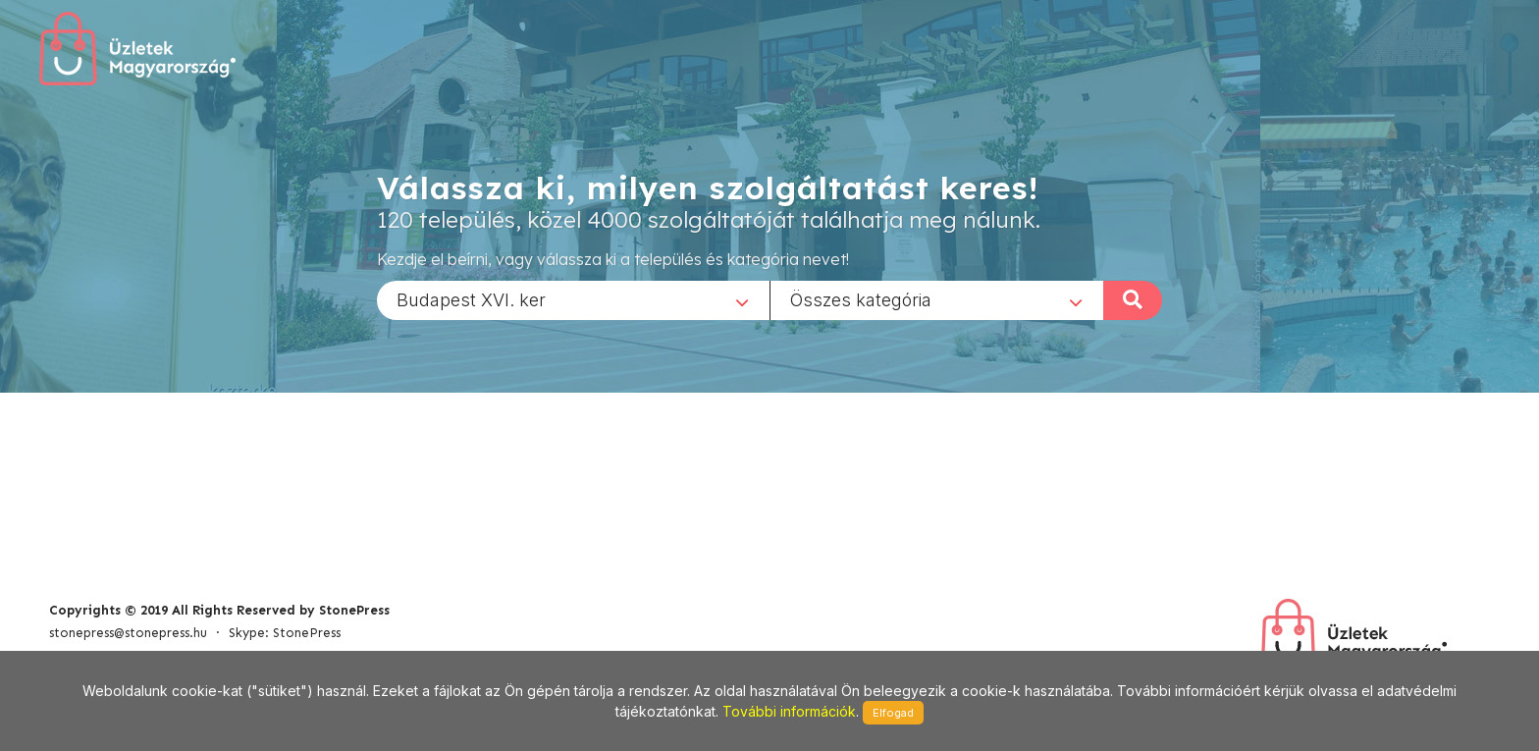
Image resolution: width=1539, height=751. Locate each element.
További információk (789, 711)
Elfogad (893, 713)
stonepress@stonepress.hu (128, 632)
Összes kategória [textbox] (860, 299)
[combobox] (573, 299)
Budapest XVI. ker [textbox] (471, 299)
